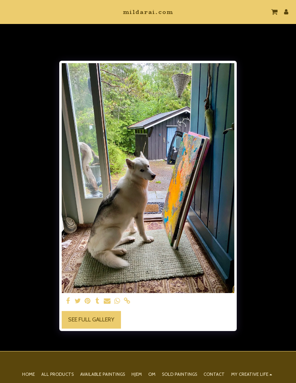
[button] (9, 11)
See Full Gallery (91, 319)
